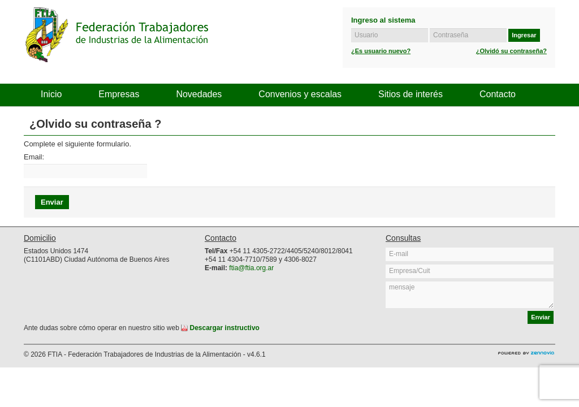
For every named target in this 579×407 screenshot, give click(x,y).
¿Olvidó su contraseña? (511, 50)
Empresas (118, 94)
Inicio (51, 94)
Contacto (497, 94)
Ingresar (524, 35)
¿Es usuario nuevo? (381, 50)
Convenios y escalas (300, 94)
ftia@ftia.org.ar (251, 268)
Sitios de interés (410, 94)
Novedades (199, 94)
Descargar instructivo (220, 328)
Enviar (540, 317)
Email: (34, 157)
